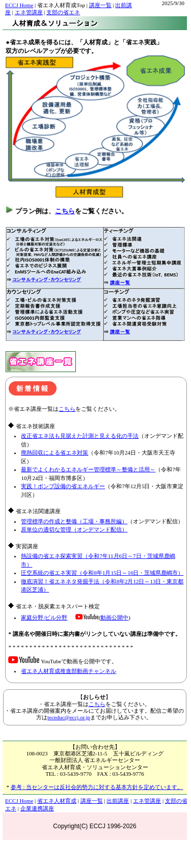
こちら (65, 211)
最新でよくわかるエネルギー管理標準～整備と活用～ (88, 469)
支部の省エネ (63, 12)
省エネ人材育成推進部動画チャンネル (68, 671)
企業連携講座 (37, 808)
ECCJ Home (19, 5)
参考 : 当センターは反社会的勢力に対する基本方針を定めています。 (97, 787)
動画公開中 (114, 617)
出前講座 (117, 801)
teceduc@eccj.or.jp (68, 717)
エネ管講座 (29, 12)
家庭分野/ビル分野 (44, 617)
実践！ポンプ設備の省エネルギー (63, 486)
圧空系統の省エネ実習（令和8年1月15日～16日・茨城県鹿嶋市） (102, 573)
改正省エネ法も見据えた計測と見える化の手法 (80, 436)
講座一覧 (100, 5)
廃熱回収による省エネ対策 (54, 452)
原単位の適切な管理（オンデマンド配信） (74, 529)
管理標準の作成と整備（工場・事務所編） (74, 521)
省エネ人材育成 (56, 801)
